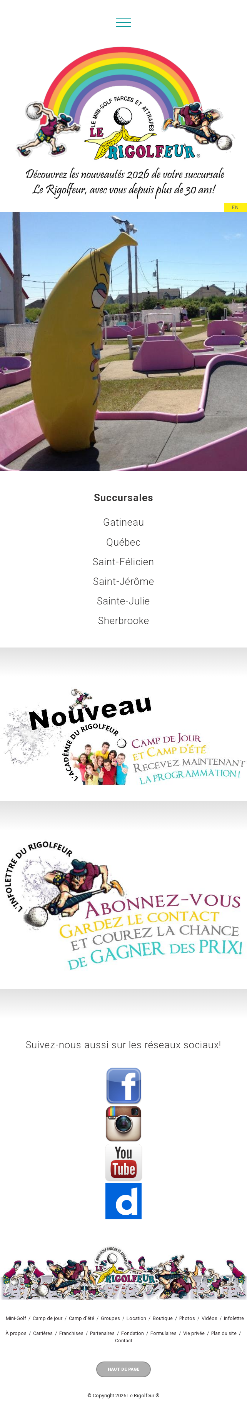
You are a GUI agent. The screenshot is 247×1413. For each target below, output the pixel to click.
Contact (123, 1340)
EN (235, 207)
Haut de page (123, 1369)
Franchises (71, 1333)
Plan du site (224, 1333)
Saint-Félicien (123, 562)
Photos (187, 1318)
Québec (123, 542)
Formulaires (163, 1333)
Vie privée (194, 1333)
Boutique (163, 1318)
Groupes (110, 1318)
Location (136, 1318)
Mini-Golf (16, 1318)
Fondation (132, 1333)
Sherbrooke (123, 620)
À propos (16, 1333)
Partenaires (102, 1333)
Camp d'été (81, 1318)
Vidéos (209, 1318)
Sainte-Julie (123, 601)
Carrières (43, 1333)
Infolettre (234, 1318)
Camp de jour (47, 1318)
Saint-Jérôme (123, 581)
